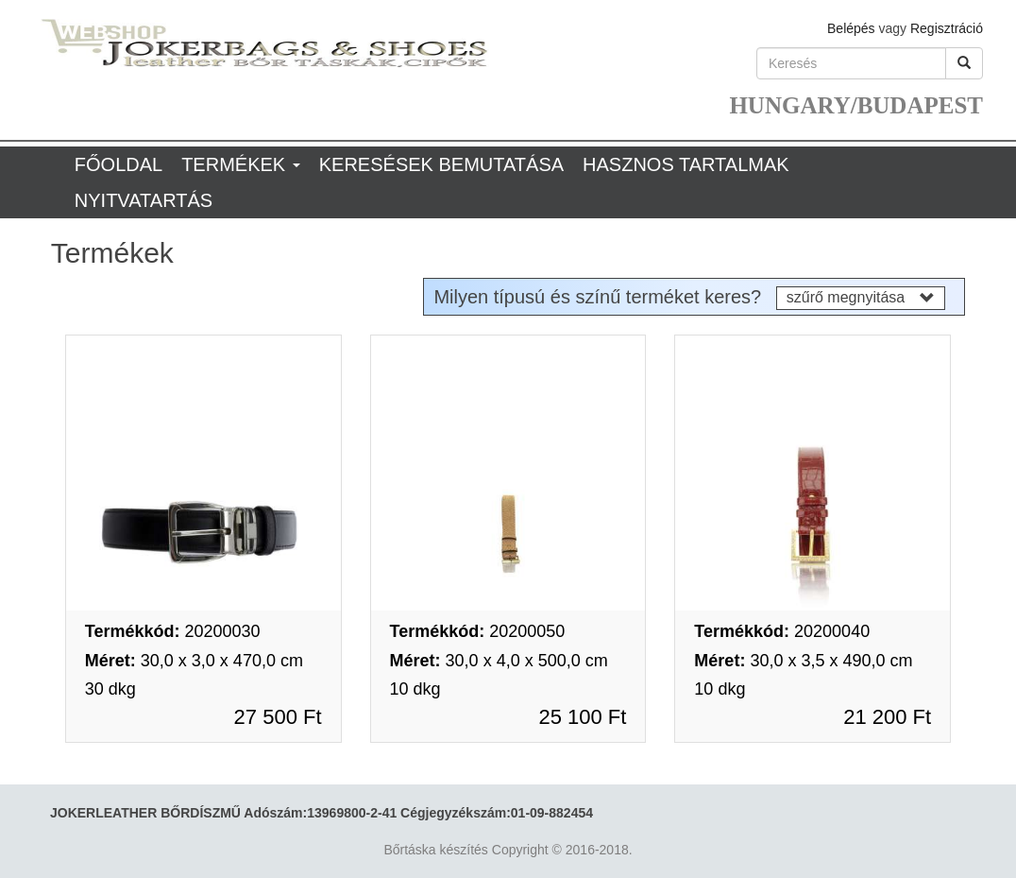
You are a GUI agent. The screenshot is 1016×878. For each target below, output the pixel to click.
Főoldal (118, 164)
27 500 (278, 717)
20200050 (478, 631)
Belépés (851, 28)
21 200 (887, 717)
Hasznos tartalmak (686, 164)
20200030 (173, 631)
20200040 (782, 631)
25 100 (582, 717)
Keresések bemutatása (441, 164)
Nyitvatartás (143, 200)
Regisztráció (946, 28)
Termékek (240, 164)
